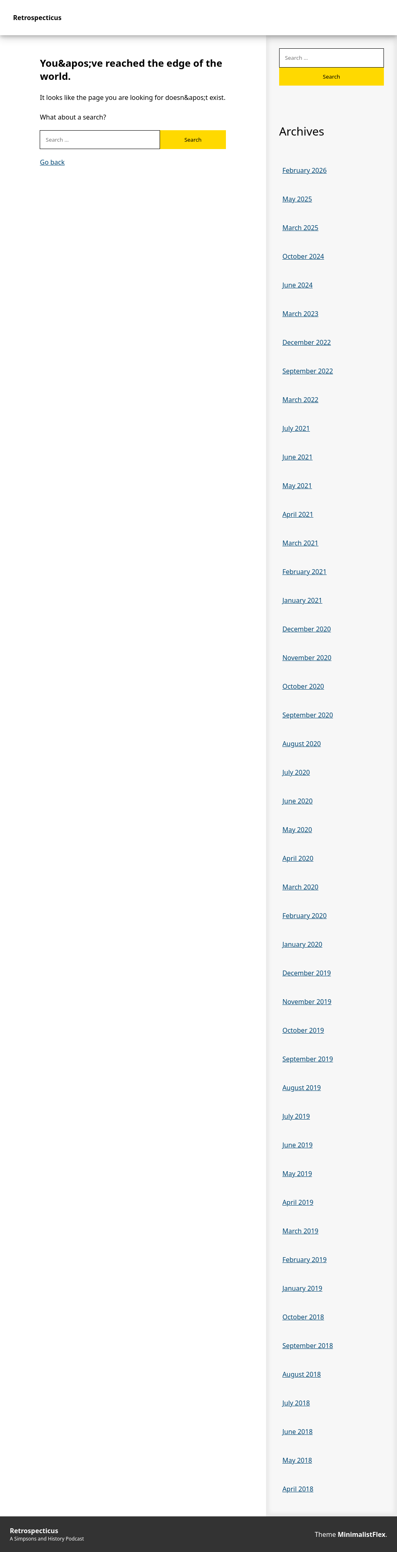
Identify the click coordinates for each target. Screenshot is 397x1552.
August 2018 (301, 1374)
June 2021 (297, 457)
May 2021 (297, 485)
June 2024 (297, 285)
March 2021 (300, 542)
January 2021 (302, 600)
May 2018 (297, 1460)
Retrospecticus (37, 17)
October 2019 (303, 1030)
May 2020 (297, 829)
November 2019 (307, 1001)
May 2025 (297, 199)
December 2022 (306, 342)
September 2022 (307, 371)
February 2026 (304, 170)
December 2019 (306, 972)
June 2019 (297, 1144)
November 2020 (307, 657)
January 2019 (302, 1288)
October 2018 (303, 1316)
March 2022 (300, 399)
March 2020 (300, 886)
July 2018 (296, 1402)
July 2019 (296, 1116)
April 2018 (298, 1488)
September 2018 (307, 1345)
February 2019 (304, 1259)
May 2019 (297, 1173)
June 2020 (297, 800)
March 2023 (300, 313)
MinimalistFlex (362, 1534)
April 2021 (298, 514)
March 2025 (300, 227)
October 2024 (303, 256)
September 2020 (307, 714)
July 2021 (296, 428)
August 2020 (301, 743)
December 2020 (306, 628)
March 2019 (300, 1230)
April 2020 (298, 858)
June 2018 (297, 1431)
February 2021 (304, 571)
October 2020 (303, 686)
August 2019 (301, 1087)
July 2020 (296, 772)
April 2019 (298, 1202)
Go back (52, 162)
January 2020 (302, 944)
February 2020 (304, 915)
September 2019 (307, 1058)
